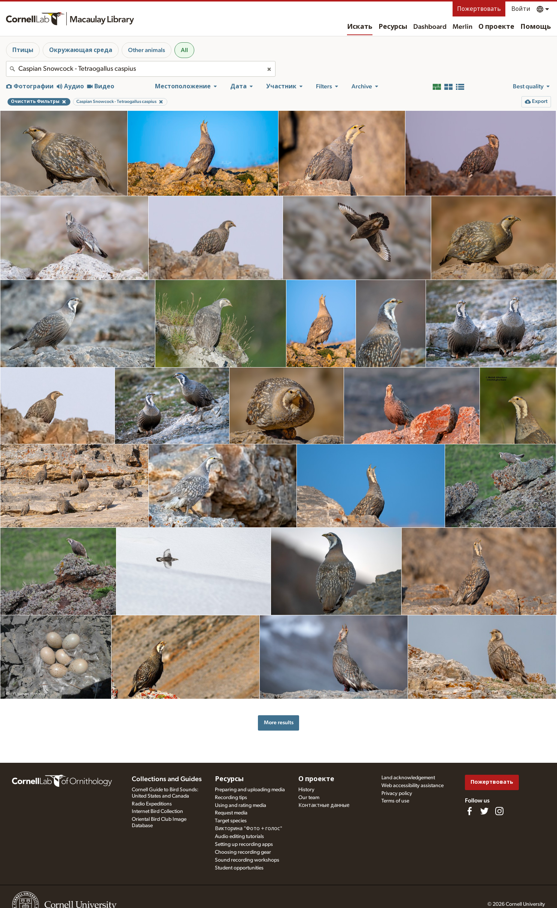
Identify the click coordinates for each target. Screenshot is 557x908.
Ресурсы (392, 27)
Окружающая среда (80, 50)
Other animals (146, 50)
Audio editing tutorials (239, 836)
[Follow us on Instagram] (499, 811)
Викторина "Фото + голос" (248, 828)
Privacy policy (396, 793)
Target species (231, 820)
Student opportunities (239, 868)
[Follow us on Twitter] (484, 811)
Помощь (535, 27)
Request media (231, 813)
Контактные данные (324, 805)
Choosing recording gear (243, 852)
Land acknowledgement (408, 777)
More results (278, 722)
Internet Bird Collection (157, 811)
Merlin (462, 27)
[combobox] (140, 68)
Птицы (22, 50)
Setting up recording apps (244, 844)
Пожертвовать (479, 9)
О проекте (496, 27)
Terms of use (395, 801)
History (306, 789)
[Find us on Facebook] (469, 811)
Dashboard (430, 27)
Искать (359, 27)
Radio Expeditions (152, 804)
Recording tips (231, 797)
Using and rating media (240, 805)
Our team (308, 797)
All (184, 50)
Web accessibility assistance (412, 785)
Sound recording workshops (247, 860)
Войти (520, 9)
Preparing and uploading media (250, 789)
